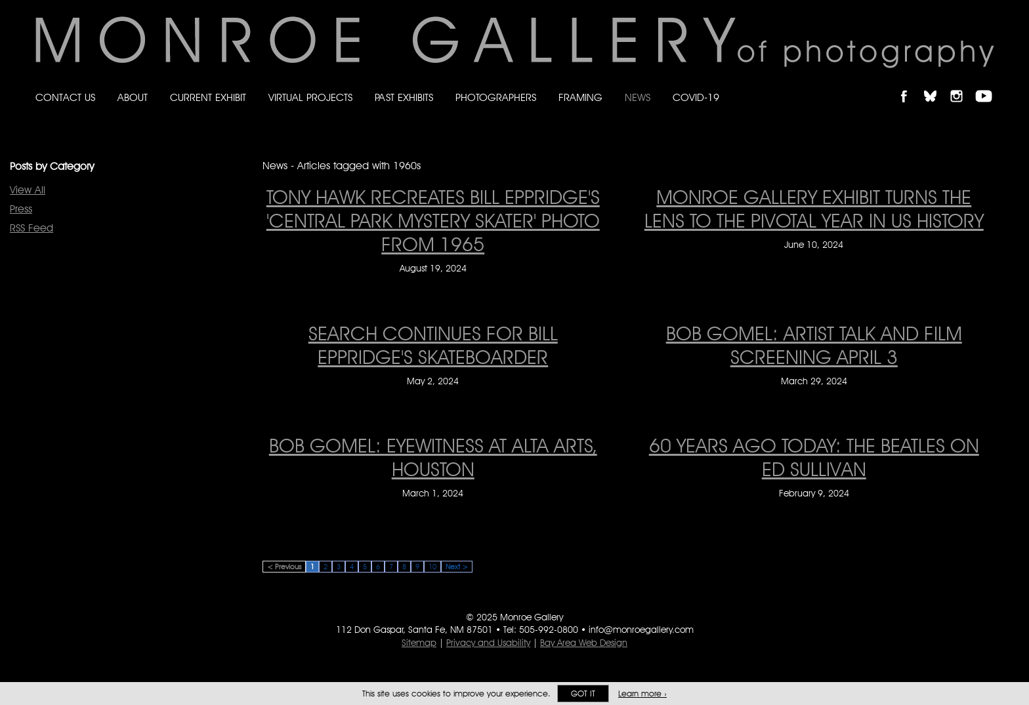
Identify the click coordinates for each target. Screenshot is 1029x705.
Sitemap (419, 642)
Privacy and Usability (488, 642)
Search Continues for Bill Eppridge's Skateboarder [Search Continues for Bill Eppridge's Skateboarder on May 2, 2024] (433, 345)
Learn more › (642, 693)
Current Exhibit (208, 97)
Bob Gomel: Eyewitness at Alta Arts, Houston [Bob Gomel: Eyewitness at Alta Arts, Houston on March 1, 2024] (433, 457)
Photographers (495, 97)
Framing (580, 97)
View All (27, 190)
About (132, 97)
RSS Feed (31, 228)
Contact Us (65, 97)
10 (432, 566)
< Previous (284, 566)
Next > (457, 566)
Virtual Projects (310, 97)
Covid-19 (696, 97)
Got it (583, 693)
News (637, 97)
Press (21, 209)
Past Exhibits (404, 97)
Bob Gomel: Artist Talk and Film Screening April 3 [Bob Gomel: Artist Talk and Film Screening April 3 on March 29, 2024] (814, 345)
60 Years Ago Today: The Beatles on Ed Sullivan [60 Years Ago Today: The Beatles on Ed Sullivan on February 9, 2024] (814, 457)
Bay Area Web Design (583, 642)
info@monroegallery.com (641, 629)
